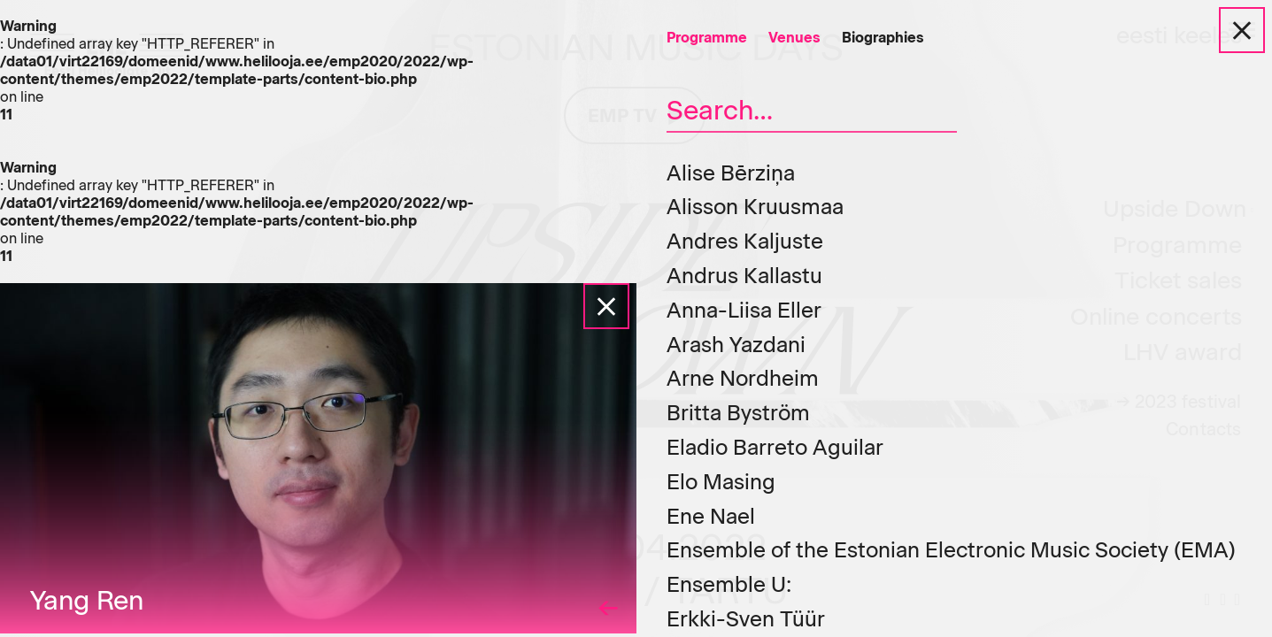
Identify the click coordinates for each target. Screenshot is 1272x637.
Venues (794, 37)
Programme (707, 37)
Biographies (883, 37)
